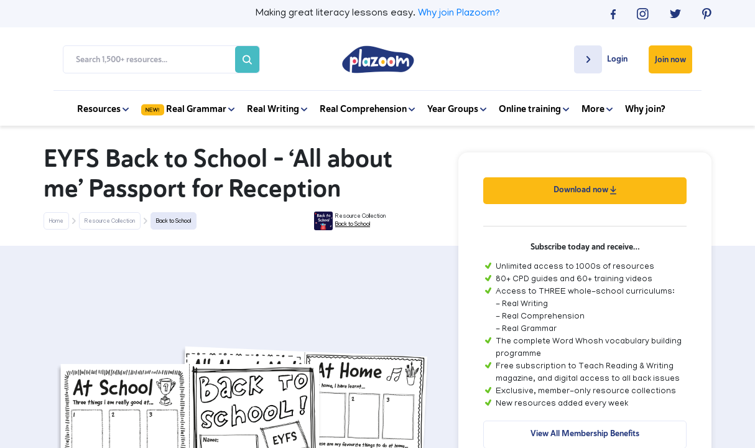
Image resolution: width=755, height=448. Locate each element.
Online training (534, 108)
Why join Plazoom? (459, 13)
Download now (585, 189)
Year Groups (456, 108)
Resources (103, 108)
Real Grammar (187, 108)
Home (56, 221)
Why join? (645, 108)
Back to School (173, 221)
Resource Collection (110, 221)
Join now (670, 59)
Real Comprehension (367, 108)
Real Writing (277, 108)
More (597, 108)
